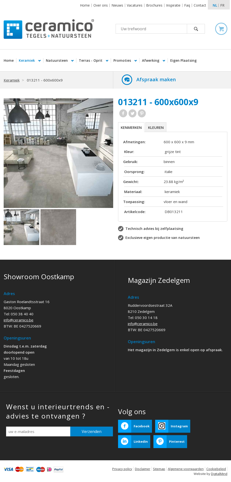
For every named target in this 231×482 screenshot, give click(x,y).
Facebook (123, 113)
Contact (200, 5)
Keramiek (27, 60)
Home (85, 5)
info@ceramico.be (18, 320)
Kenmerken (131, 127)
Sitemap (159, 469)
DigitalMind (219, 474)
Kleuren (156, 127)
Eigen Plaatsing (183, 60)
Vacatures (134, 5)
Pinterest (142, 113)
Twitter (133, 113)
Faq (187, 5)
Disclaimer (142, 469)
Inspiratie (173, 5)
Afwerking (151, 60)
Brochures (154, 5)
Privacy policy (122, 469)
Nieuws (117, 5)
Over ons (100, 5)
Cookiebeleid (216, 469)
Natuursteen (57, 60)
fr (222, 5)
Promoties (122, 60)
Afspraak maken (156, 79)
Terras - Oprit (91, 60)
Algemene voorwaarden (186, 469)
